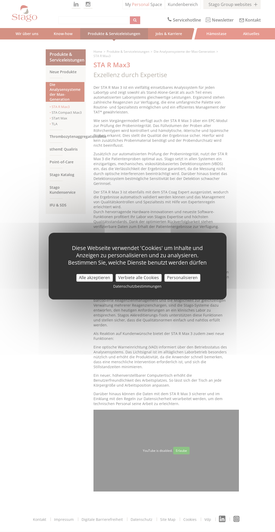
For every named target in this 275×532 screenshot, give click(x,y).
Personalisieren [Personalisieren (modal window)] (182, 277)
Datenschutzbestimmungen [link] (137, 286)
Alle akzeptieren (94, 277)
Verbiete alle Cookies (138, 277)
